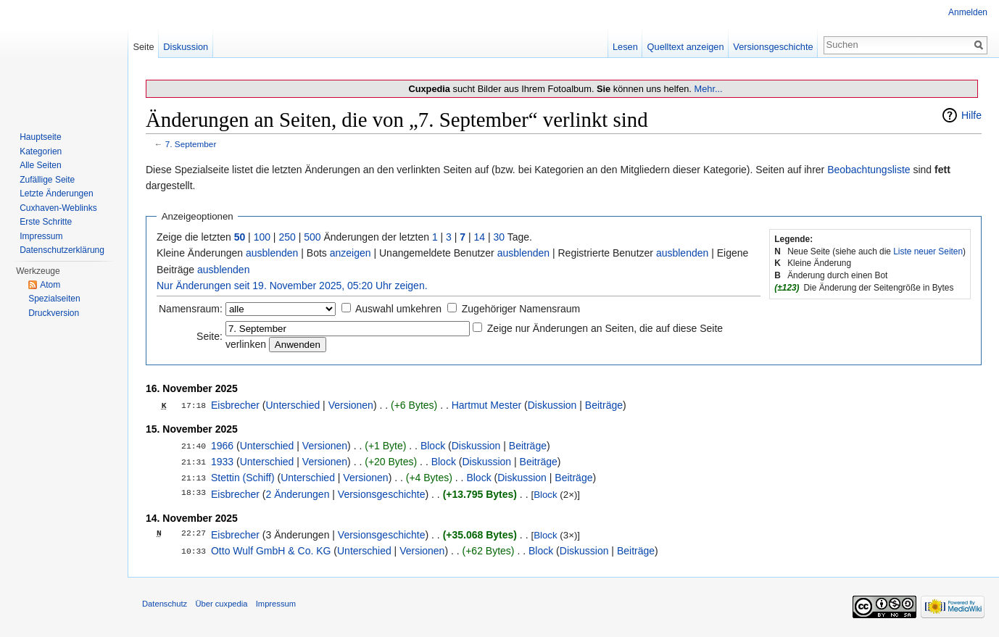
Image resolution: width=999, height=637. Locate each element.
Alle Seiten (40, 165)
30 (499, 237)
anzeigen (350, 253)
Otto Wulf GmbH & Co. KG (271, 551)
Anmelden (967, 12)
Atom (50, 285)
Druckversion (53, 313)
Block (432, 445)
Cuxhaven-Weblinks (58, 208)
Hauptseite (40, 137)
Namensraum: (191, 309)
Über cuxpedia (221, 603)
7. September (191, 144)
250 (286, 237)
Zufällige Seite (47, 180)
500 (312, 237)
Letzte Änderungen (56, 193)
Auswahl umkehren (398, 309)
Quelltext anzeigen (685, 46)
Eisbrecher (235, 405)
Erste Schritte (46, 222)
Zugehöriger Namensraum (521, 309)
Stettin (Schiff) (243, 477)
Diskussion (552, 405)
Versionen (350, 405)
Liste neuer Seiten (928, 251)
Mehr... (708, 88)
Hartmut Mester (486, 405)
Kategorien (41, 151)
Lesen (625, 46)
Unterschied (292, 405)
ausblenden (272, 253)
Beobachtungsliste (868, 169)
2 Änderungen (297, 494)
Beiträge (604, 405)
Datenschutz (164, 603)
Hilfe (971, 115)
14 (480, 237)
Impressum (41, 236)
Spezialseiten (54, 298)
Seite (143, 46)
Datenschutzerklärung (62, 250)
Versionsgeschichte (382, 494)
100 (262, 237)
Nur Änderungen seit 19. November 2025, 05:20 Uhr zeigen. (292, 285)
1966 (222, 445)
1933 (222, 461)
